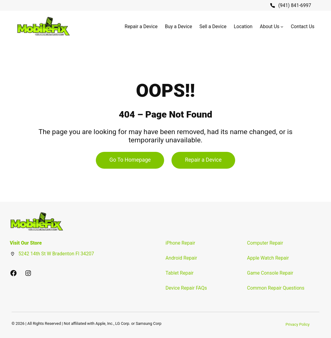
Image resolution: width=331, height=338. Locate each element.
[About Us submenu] (281, 26)
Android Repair (181, 258)
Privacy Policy (297, 324)
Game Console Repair (270, 273)
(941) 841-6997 (294, 5)
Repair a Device (203, 160)
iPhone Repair (180, 243)
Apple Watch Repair (268, 258)
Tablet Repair (180, 273)
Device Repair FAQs (186, 288)
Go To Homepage (130, 160)
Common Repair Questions (275, 288)
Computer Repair (265, 243)
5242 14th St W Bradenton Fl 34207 (56, 254)
